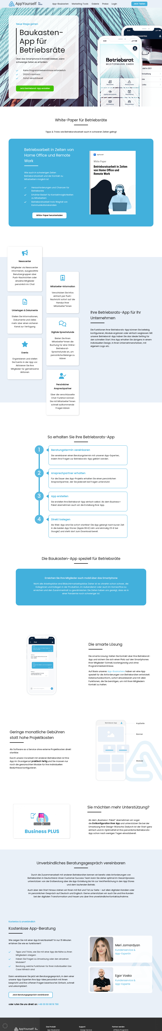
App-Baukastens (116, 671)
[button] (5, 1026)
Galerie (95, 3)
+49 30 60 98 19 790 (48, 1004)
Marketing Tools (80, 3)
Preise (105, 3)
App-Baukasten (60, 3)
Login (114, 3)
